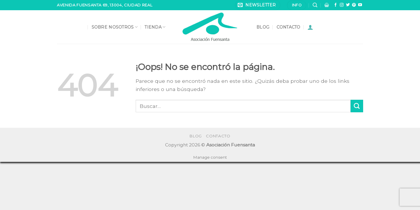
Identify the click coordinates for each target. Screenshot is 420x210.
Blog (262, 27)
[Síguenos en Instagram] (342, 5)
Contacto (288, 27)
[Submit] (357, 106)
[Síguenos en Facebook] (335, 5)
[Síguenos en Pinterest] (354, 5)
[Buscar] (315, 5)
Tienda (155, 27)
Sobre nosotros (115, 27)
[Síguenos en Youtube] (360, 5)
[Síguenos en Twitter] (348, 5)
